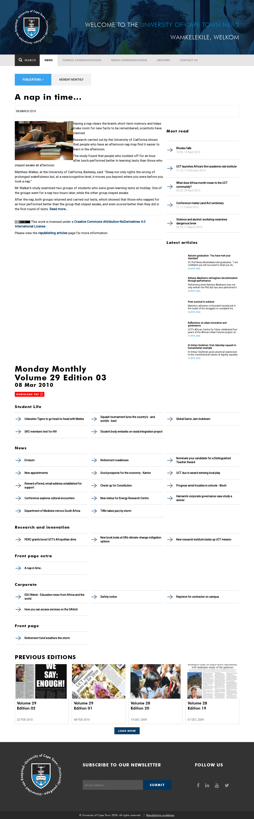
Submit (157, 785)
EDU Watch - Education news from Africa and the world (54, 596)
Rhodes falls (183, 148)
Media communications (129, 60)
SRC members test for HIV (41, 431)
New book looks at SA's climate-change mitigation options (130, 539)
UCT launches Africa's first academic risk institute (206, 166)
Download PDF (29, 394)
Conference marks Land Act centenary (200, 203)
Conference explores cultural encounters (49, 498)
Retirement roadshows (114, 460)
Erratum (30, 460)
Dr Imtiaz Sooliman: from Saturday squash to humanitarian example (212, 346)
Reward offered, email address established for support (53, 485)
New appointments (36, 472)
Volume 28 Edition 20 (140, 706)
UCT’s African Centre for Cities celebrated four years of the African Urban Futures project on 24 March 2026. (213, 331)
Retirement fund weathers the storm (47, 638)
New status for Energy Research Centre (124, 498)
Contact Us (189, 60)
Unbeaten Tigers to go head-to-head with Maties (54, 419)
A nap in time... (33, 568)
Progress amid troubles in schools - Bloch (201, 485)
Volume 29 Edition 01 (83, 706)
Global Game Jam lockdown (193, 419)
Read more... (59, 209)
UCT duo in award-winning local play (198, 472)
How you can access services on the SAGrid (51, 609)
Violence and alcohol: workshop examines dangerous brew (201, 221)
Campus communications (81, 60)
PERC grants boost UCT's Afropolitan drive (50, 539)
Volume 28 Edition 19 (197, 706)
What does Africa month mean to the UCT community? (202, 184)
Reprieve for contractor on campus (197, 596)
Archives (163, 60)
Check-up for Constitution (116, 485)
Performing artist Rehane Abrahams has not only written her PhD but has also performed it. (212, 286)
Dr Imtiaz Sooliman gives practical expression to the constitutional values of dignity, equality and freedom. (212, 353)
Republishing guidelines (160, 815)
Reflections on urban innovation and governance (207, 324)
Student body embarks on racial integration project (131, 431)
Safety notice (108, 596)
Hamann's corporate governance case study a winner (204, 498)
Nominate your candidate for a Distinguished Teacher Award (203, 460)
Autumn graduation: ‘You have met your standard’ (209, 257)
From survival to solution (201, 302)
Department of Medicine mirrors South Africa (52, 510)
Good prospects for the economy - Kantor (125, 472)
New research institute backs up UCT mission (203, 539)
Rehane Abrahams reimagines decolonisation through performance (212, 279)
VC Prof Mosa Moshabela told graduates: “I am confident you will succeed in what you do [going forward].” (213, 263)
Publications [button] (33, 79)
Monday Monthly (71, 79)
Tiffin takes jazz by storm (115, 510)
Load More (127, 730)
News (49, 60)
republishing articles (52, 233)
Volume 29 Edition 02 (26, 706)
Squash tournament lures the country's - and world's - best (127, 418)
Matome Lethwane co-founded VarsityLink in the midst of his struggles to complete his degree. (212, 307)
